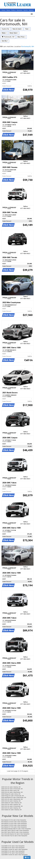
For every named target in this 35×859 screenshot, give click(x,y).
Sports (26, 10)
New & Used (17, 29)
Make (4, 33)
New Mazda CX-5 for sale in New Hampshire (13, 820)
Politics (13, 10)
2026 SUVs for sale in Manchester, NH (12, 792)
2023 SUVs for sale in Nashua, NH (11, 808)
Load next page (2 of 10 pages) (17, 771)
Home (3, 10)
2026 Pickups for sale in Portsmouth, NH (12, 795)
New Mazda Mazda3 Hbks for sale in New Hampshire (16, 828)
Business (20, 10)
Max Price (21, 37)
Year (27, 29)
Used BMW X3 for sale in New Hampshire (12, 846)
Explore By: (6, 29)
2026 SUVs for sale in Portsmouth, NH (12, 788)
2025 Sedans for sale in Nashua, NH (11, 802)
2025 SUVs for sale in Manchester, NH (12, 799)
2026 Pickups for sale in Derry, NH (10, 794)
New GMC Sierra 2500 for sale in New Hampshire (15, 832)
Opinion (31, 10)
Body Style (14, 33)
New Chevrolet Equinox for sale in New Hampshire (15, 834)
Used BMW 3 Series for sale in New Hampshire (14, 849)
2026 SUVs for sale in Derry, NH (10, 790)
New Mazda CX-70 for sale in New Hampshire (14, 827)
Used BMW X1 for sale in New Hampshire (12, 851)
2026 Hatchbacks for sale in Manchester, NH (13, 797)
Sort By (5, 41)
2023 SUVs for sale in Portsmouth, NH (12, 806)
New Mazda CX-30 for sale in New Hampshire (14, 823)
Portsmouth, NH (8, 37)
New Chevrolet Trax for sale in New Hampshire (14, 835)
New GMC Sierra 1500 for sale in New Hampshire (15, 830)
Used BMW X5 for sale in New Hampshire (12, 847)
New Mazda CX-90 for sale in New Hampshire (14, 825)
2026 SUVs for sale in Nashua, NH (11, 787)
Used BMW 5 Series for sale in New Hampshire (14, 854)
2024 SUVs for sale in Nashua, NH (11, 804)
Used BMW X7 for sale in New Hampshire (12, 853)
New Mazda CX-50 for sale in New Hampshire (14, 821)
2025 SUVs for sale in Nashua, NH (11, 801)
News (8, 10)
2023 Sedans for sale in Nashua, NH (11, 809)
